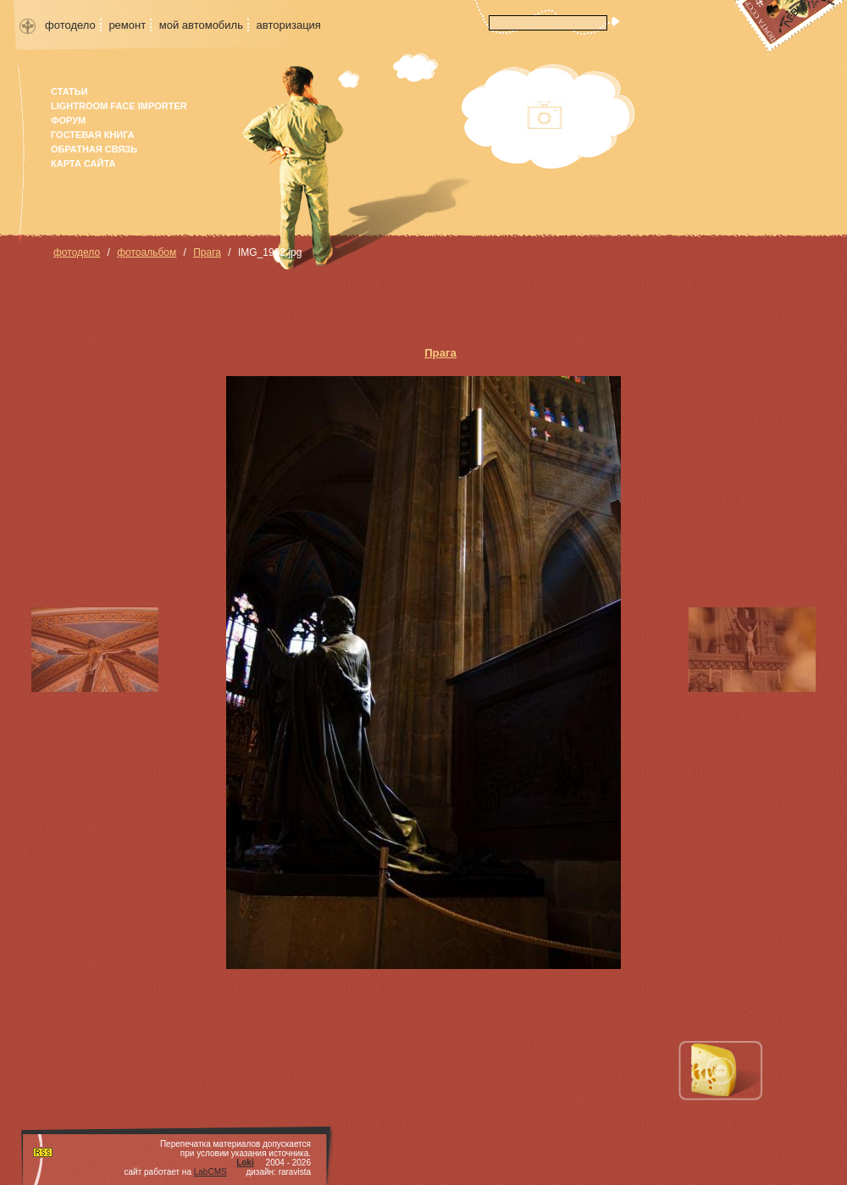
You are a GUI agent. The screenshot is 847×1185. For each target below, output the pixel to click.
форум (68, 120)
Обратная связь (94, 149)
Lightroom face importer (119, 106)
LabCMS (210, 1172)
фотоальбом (146, 252)
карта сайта (83, 163)
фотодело (70, 25)
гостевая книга (93, 135)
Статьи (69, 91)
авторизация (289, 25)
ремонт (127, 25)
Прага (207, 252)
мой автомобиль (201, 25)
